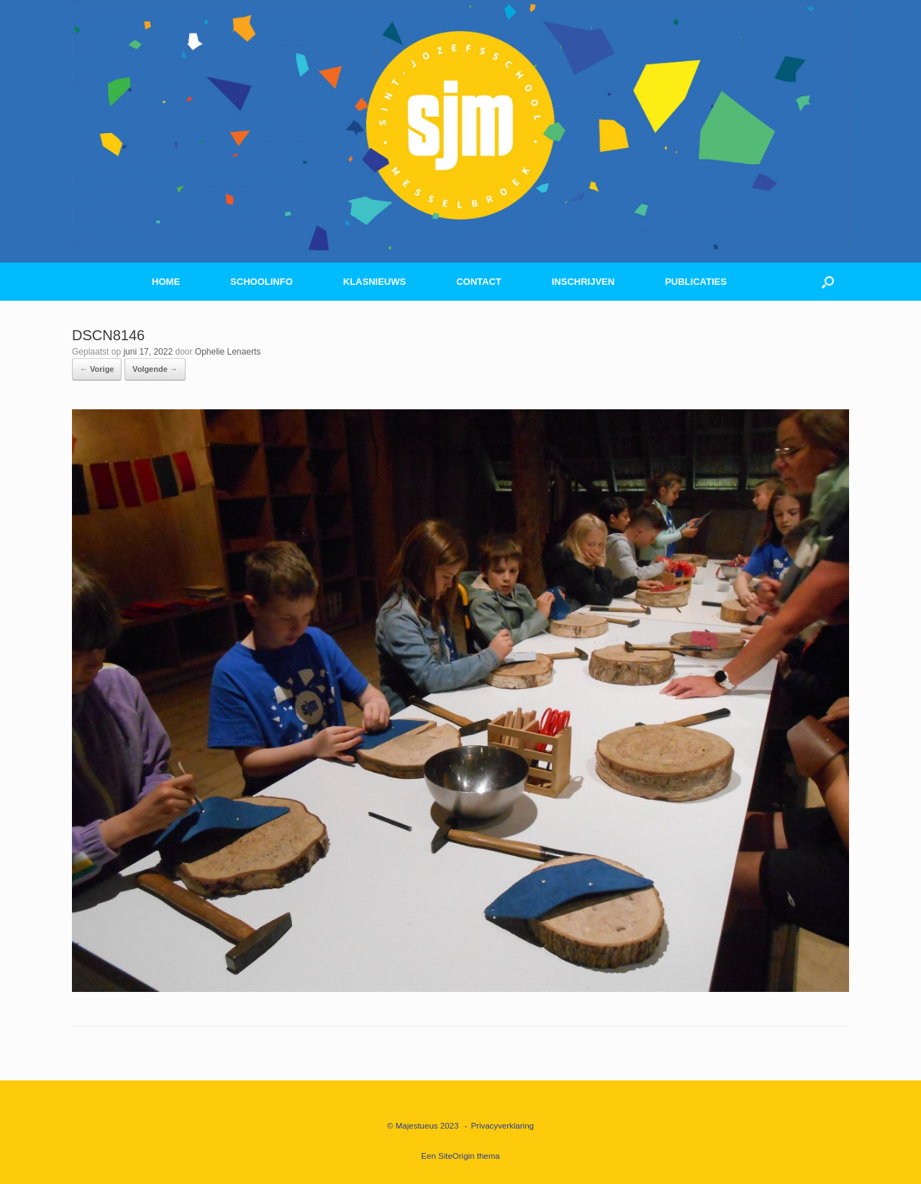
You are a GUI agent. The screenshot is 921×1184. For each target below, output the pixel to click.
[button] (828, 282)
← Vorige (97, 369)
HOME (166, 281)
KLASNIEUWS (374, 281)
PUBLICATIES (696, 281)
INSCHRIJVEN (583, 281)
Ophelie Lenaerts (227, 352)
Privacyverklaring (502, 1125)
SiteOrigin (456, 1156)
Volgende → (155, 369)
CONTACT (479, 281)
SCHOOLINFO (261, 281)
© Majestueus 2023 (422, 1125)
